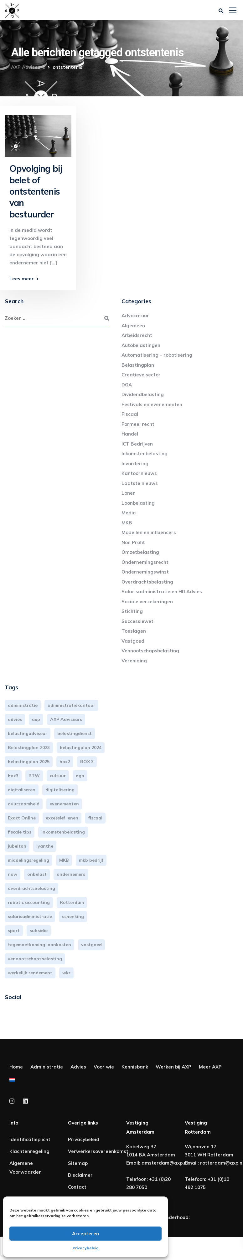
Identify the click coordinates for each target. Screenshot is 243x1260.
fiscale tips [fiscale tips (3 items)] (19, 832)
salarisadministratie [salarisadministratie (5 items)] (30, 916)
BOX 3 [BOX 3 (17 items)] (87, 761)
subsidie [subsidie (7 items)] (39, 930)
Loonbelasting (138, 503)
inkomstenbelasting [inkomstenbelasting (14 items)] (63, 832)
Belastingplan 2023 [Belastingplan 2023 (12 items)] (29, 747)
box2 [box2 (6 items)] (64, 761)
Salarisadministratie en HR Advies (162, 591)
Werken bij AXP (173, 1067)
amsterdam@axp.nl (165, 1163)
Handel (130, 434)
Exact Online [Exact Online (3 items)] (22, 818)
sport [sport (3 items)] (14, 930)
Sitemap (78, 1163)
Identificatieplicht (29, 1139)
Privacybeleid (86, 1248)
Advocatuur (135, 316)
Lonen (129, 493)
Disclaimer (80, 1175)
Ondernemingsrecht (145, 562)
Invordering (135, 464)
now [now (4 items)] (12, 874)
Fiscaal (130, 414)
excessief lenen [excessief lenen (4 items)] (62, 818)
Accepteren (85, 1234)
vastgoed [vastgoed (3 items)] (91, 944)
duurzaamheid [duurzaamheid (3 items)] (23, 804)
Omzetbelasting (140, 552)
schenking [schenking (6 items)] (73, 916)
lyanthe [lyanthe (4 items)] (44, 846)
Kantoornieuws (139, 473)
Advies (78, 1067)
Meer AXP (210, 1067)
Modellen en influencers (149, 532)
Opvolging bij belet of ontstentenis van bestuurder (35, 191)
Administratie (46, 1067)
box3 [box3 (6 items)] (13, 775)
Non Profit (133, 542)
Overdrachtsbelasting (147, 582)
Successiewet (137, 621)
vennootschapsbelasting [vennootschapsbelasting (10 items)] (35, 959)
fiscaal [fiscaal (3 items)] (95, 818)
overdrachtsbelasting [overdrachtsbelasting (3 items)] (31, 888)
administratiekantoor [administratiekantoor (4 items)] (71, 705)
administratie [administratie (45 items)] (23, 705)
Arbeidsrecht (137, 335)
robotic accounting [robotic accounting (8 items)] (29, 902)
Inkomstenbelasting (145, 454)
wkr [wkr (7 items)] (66, 973)
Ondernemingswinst (145, 572)
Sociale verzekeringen (147, 601)
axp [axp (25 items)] (36, 719)
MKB (127, 523)
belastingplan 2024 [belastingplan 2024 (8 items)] (80, 747)
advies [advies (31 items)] (15, 719)
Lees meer (21, 278)
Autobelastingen (141, 345)
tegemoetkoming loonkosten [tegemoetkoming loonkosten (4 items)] (39, 944)
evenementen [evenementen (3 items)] (64, 804)
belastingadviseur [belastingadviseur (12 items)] (27, 733)
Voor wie (104, 1067)
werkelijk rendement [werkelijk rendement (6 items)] (30, 973)
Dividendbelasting (143, 394)
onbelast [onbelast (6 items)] (37, 874)
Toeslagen (134, 631)
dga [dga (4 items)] (80, 775)
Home (16, 1067)
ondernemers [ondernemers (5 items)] (71, 874)
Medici (129, 513)
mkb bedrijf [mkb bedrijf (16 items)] (91, 860)
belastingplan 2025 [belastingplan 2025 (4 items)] (28, 761)
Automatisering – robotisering (157, 355)
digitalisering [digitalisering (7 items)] (60, 790)
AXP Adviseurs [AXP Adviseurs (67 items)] (66, 719)
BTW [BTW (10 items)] (34, 775)
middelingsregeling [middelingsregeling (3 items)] (28, 860)
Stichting (132, 611)
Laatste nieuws (140, 483)
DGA (127, 385)
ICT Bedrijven (137, 444)
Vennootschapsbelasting (150, 651)
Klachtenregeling (29, 1151)
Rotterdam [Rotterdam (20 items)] (72, 902)
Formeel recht (138, 424)
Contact (77, 1187)
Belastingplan (138, 365)
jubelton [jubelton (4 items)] (17, 846)
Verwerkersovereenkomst (98, 1151)
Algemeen (133, 326)
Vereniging (134, 661)
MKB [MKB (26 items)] (64, 860)
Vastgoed (133, 641)
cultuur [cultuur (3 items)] (58, 775)
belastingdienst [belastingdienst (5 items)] (74, 733)
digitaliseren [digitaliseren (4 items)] (21, 790)
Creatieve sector (141, 375)
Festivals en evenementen (152, 404)
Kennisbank (135, 1067)
